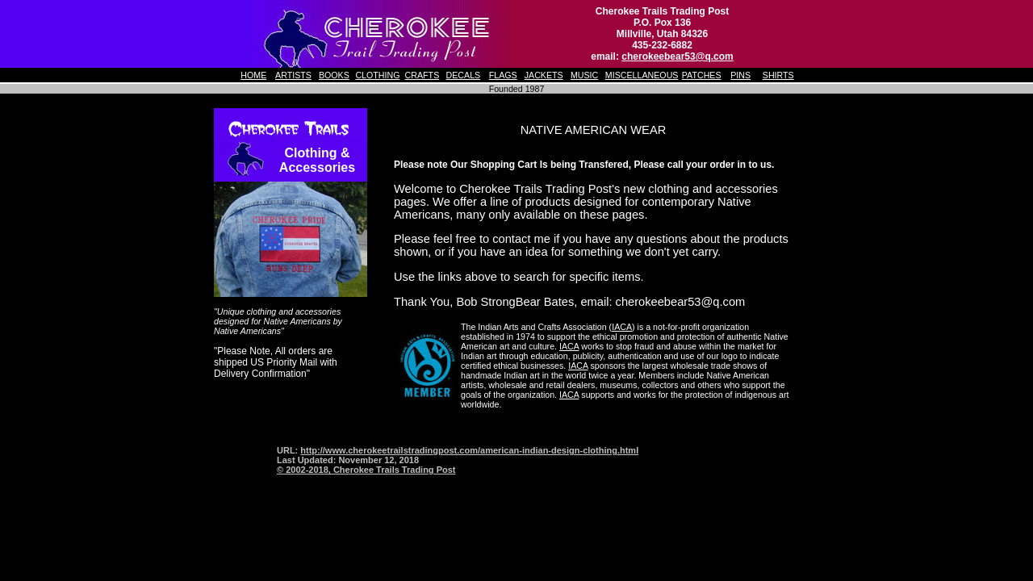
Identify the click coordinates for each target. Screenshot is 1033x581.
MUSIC (584, 75)
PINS (740, 75)
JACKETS (544, 75)
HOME (253, 75)
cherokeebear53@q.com (677, 56)
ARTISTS (293, 75)
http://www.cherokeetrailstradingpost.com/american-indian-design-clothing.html (469, 450)
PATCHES (701, 75)
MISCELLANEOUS (642, 75)
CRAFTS (422, 75)
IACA (622, 327)
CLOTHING (377, 75)
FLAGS (503, 75)
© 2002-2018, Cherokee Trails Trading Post (366, 469)
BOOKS (334, 75)
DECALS (463, 75)
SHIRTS (778, 75)
